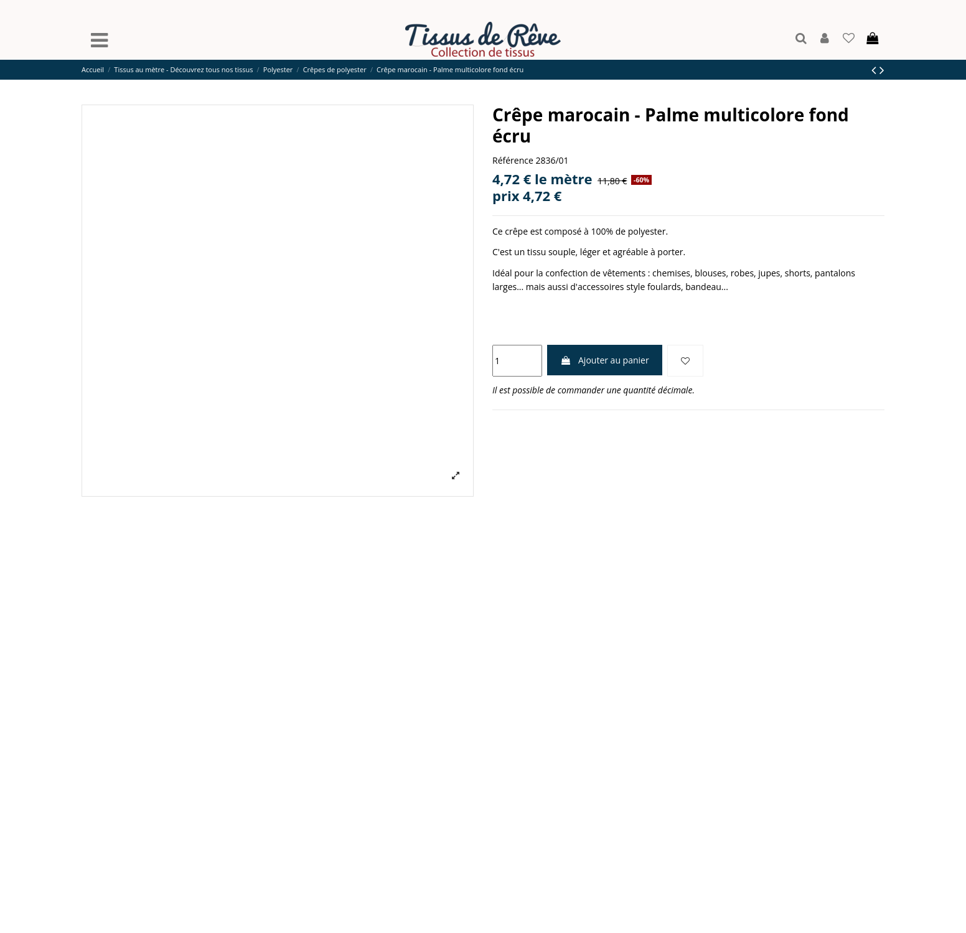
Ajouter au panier (604, 360)
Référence (512, 160)
